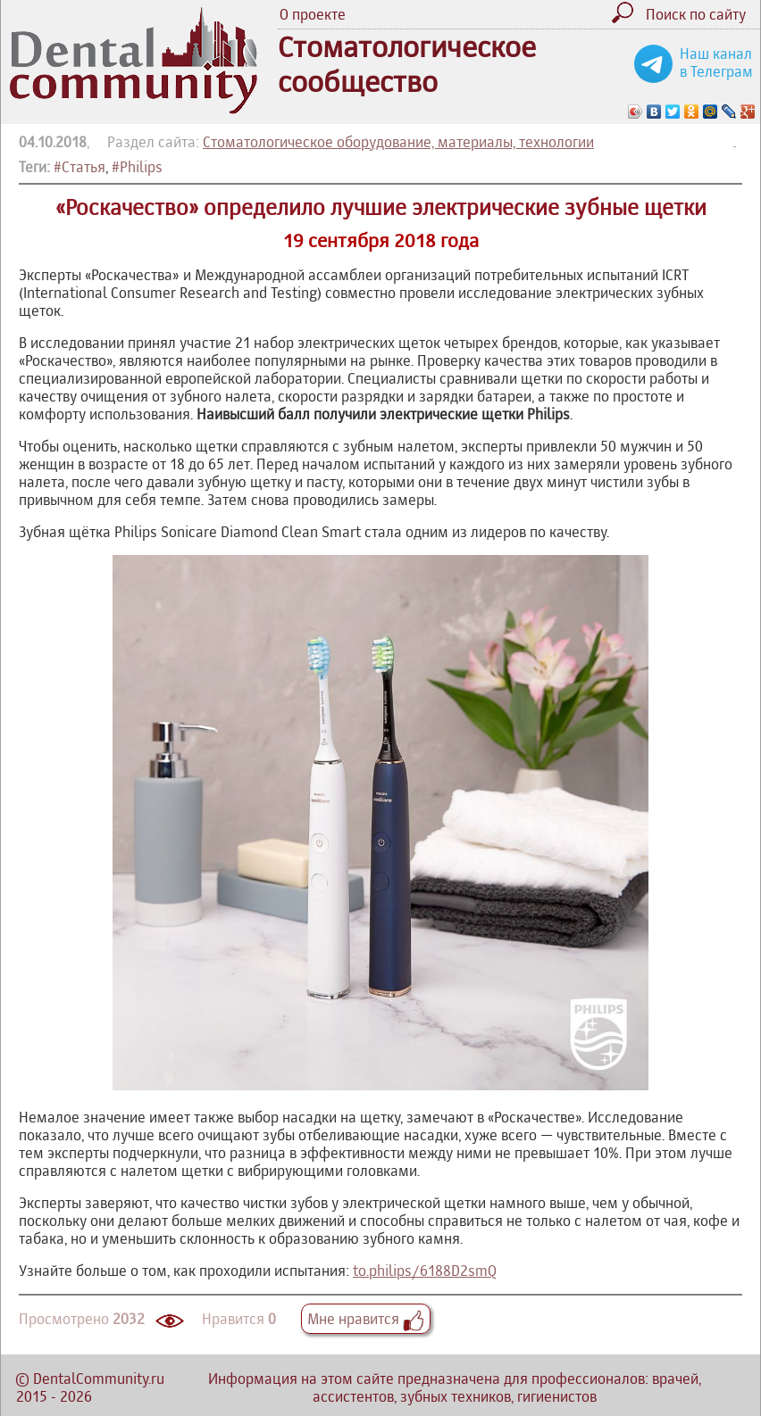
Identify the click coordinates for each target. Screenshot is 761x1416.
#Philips (137, 167)
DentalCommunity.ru (98, 1378)
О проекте (313, 14)
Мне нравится (365, 1319)
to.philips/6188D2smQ (425, 1270)
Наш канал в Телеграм (716, 62)
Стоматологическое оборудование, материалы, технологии (398, 142)
